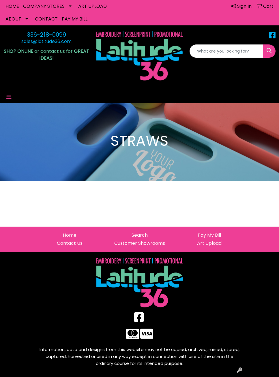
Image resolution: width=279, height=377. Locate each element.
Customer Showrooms (139, 243)
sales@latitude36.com (46, 41)
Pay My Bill (209, 235)
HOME (12, 6)
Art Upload (209, 243)
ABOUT (13, 19)
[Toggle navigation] (9, 97)
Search (140, 235)
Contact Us (70, 243)
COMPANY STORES (44, 6)
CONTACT (46, 19)
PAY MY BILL (74, 19)
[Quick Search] (226, 51)
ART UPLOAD (92, 6)
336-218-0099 (46, 35)
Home (69, 235)
